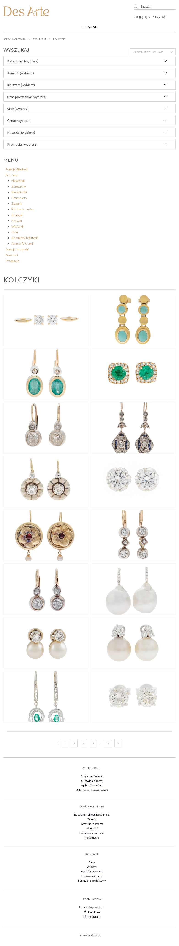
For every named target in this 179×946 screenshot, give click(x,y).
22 (107, 743)
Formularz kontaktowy (92, 880)
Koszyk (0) (158, 17)
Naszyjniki (18, 181)
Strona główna (14, 39)
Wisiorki (17, 226)
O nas (91, 862)
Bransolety (19, 198)
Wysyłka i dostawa (92, 823)
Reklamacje (92, 837)
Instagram (92, 916)
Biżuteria (39, 39)
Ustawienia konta (91, 780)
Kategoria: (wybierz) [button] (22, 61)
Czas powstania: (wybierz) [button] (26, 97)
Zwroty (91, 819)
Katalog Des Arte (91, 907)
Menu (90, 27)
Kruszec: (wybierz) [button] (21, 85)
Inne (14, 232)
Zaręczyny (18, 186)
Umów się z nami (91, 876)
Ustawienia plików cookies (92, 790)
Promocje (12, 261)
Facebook (92, 912)
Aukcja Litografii (17, 249)
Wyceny (92, 866)
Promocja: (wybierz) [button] (22, 144)
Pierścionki (19, 192)
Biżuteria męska (22, 209)
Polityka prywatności (91, 833)
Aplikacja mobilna (91, 785)
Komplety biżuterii (24, 238)
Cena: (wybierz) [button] (18, 120)
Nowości (12, 255)
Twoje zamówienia (92, 776)
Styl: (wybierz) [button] (18, 109)
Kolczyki (59, 39)
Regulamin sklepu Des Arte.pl (92, 814)
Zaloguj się (140, 17)
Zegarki (16, 203)
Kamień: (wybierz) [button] (20, 73)
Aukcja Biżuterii (17, 169)
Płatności (92, 828)
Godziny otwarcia (92, 871)
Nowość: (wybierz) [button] (21, 132)
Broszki (16, 221)
